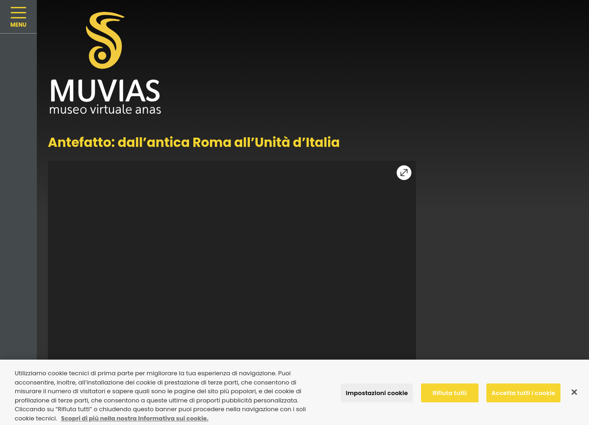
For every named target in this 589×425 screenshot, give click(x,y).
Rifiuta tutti (450, 394)
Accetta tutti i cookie (523, 394)
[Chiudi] (574, 394)
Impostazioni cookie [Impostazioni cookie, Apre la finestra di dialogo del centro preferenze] (377, 394)
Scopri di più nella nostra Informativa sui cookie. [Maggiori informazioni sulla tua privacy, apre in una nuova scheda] (134, 420)
